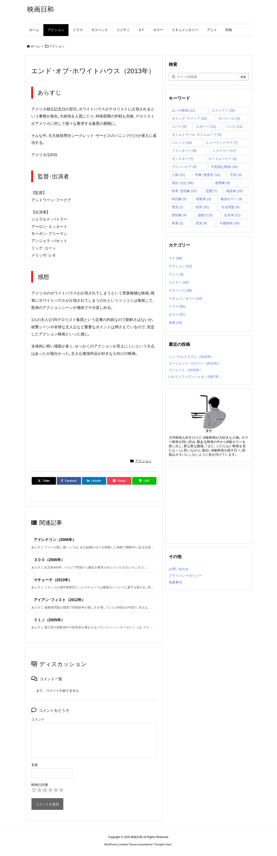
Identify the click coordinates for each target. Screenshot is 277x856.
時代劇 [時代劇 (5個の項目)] (179, 199)
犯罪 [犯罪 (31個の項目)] (202, 207)
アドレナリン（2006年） (55, 540)
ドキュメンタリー (185, 298)
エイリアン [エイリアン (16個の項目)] (223, 110)
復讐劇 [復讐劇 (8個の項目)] (222, 183)
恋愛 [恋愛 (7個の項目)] (211, 191)
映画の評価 (39, 785)
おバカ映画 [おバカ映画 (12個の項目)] (183, 110)
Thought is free (162, 844)
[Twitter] (44, 481)
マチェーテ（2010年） (53, 580)
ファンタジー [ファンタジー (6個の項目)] (184, 151)
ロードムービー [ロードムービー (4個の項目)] (223, 159)
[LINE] (144, 481)
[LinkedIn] (94, 481)
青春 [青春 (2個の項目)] (177, 223)
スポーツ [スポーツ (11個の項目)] (206, 126)
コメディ (179, 282)
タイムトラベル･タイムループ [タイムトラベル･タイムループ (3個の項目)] (197, 134)
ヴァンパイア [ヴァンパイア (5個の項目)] (184, 167)
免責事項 (175, 582)
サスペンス (180, 290)
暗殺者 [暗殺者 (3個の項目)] (203, 199)
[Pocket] (119, 481)
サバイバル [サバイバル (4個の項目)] (229, 118)
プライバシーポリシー (185, 575)
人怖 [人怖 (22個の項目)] (178, 175)
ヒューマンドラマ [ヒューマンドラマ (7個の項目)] (221, 142)
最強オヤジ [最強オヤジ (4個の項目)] (231, 199)
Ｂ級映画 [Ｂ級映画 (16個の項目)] (229, 223)
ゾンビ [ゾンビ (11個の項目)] (234, 126)
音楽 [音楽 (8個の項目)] (201, 223)
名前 (34, 765)
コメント (38, 719)
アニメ (176, 274)
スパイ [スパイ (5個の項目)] (179, 126)
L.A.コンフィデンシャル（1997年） (195, 376)
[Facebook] (69, 481)
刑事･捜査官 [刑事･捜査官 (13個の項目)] (207, 175)
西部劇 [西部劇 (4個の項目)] (179, 215)
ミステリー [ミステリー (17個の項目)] (224, 151)
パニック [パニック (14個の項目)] (182, 142)
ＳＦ (175, 258)
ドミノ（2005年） (49, 620)
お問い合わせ (179, 569)
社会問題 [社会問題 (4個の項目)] (230, 207)
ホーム (35, 46)
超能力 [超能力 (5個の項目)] (205, 215)
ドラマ (177, 306)
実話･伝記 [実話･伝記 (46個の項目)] (183, 183)
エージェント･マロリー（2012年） (195, 363)
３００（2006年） (49, 560)
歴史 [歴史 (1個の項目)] (177, 207)
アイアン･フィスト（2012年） (60, 600)
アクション (56, 46)
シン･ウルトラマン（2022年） (191, 357)
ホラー (177, 314)
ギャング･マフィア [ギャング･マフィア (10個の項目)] (189, 118)
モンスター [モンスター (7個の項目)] (182, 159)
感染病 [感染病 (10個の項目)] (234, 191)
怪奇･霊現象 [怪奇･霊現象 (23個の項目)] (184, 191)
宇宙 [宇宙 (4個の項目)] (236, 175)
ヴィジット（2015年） (186, 370)
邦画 (175, 322)
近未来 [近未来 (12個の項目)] (232, 215)
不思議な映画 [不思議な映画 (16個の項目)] (224, 167)
